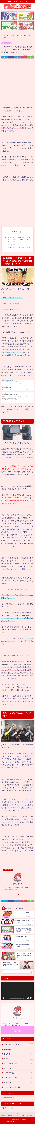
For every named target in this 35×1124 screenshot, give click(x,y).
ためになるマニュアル (18, 1063)
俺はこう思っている (6, 43)
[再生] (4, 998)
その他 (18, 1059)
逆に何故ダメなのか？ (15, 244)
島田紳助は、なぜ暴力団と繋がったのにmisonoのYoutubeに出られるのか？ (19, 239)
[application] (17, 991)
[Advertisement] (17, 80)
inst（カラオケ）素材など (18, 1044)
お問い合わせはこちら (8, 1097)
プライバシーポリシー (8, 1108)
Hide (22, 232)
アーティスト (18, 1068)
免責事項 (24, 1119)
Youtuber (18, 1049)
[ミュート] (28, 998)
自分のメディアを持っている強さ (19, 247)
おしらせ (18, 1054)
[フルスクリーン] (31, 998)
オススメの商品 (18, 1073)
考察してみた (18, 1082)
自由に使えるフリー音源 (18, 1087)
